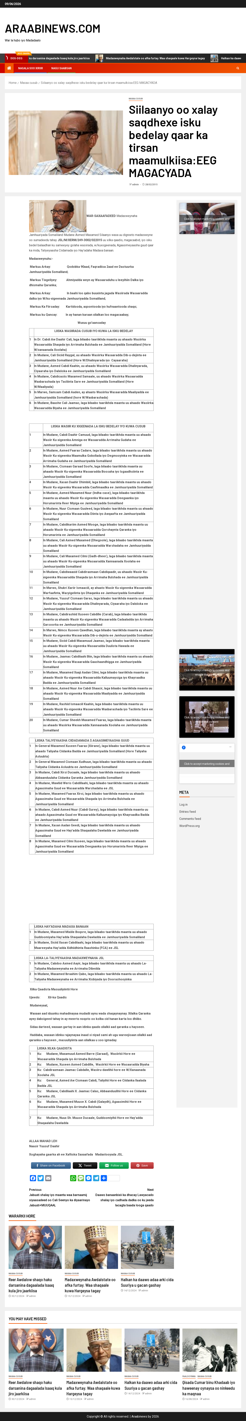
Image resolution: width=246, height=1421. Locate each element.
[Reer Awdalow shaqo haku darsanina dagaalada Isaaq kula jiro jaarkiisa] (35, 1247)
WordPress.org (189, 826)
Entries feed (187, 812)
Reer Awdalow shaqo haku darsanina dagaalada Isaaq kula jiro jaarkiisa (56, 58)
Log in (183, 804)
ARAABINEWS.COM (52, 28)
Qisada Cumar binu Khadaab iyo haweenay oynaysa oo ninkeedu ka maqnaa (208, 1388)
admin (135, 184)
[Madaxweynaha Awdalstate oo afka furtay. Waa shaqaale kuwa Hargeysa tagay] (91, 1247)
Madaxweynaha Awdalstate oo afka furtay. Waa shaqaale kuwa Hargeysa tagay (167, 58)
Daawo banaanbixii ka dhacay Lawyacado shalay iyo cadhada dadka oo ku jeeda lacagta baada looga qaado (122, 1197)
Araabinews (139, 1416)
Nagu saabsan (61, 68)
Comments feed (190, 819)
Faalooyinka (189, 1376)
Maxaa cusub (136, 99)
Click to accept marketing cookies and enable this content (207, 219)
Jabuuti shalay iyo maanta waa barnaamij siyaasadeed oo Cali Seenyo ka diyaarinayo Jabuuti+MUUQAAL (60, 1197)
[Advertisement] (207, 307)
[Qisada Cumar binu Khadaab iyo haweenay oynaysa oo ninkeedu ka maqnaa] (209, 1350)
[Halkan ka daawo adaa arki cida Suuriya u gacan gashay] (147, 1247)
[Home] (9, 68)
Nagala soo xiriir (30, 68)
